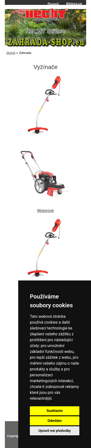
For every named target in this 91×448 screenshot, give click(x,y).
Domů (53, 4)
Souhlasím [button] (55, 411)
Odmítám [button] (55, 421)
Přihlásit (74, 4)
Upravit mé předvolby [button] (54, 431)
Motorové (45, 208)
